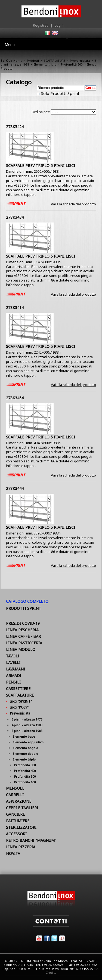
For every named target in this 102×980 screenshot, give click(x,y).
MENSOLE (15, 788)
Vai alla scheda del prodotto (73, 204)
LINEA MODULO (20, 649)
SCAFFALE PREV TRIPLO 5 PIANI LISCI (40, 165)
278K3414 (15, 307)
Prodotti (33, 60)
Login (59, 25)
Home (17, 60)
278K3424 (15, 126)
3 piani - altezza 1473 (26, 719)
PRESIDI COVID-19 (23, 623)
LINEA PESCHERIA (22, 629)
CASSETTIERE (18, 688)
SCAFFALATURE (54, 60)
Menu (10, 44)
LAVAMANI (15, 669)
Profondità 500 (25, 776)
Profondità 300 (25, 765)
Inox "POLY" (19, 707)
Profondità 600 (71, 64)
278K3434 (15, 217)
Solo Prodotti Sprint (59, 93)
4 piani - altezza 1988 (26, 725)
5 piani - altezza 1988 (26, 731)
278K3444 (15, 488)
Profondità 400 (25, 771)
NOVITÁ (13, 853)
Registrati (40, 25)
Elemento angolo (25, 748)
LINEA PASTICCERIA (24, 642)
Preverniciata (80, 60)
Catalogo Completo (27, 601)
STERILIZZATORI (21, 827)
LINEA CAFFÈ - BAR (23, 636)
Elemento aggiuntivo (28, 742)
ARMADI (13, 675)
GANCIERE (15, 814)
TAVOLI (12, 656)
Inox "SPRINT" (21, 701)
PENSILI (13, 682)
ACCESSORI (16, 833)
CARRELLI (15, 794)
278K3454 (15, 397)
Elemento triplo (44, 64)
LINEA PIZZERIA (20, 846)
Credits (51, 972)
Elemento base (24, 736)
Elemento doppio (25, 754)
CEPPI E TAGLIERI (22, 807)
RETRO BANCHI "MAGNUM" (31, 840)
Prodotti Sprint (23, 608)
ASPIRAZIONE (18, 801)
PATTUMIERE (17, 820)
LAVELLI (13, 662)
